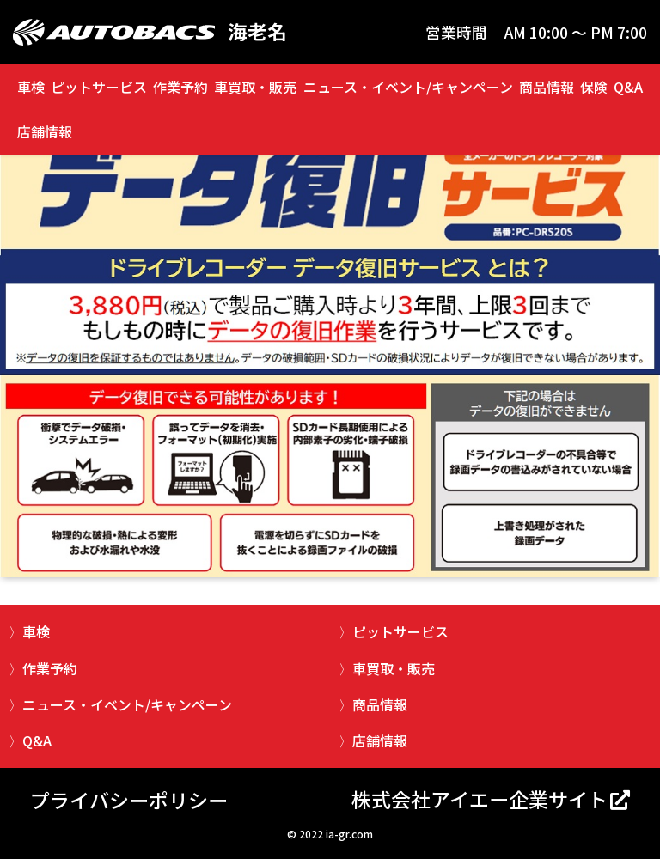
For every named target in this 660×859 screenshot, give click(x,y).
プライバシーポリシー (129, 799)
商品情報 (546, 86)
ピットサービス (99, 86)
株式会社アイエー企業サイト (479, 798)
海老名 (257, 32)
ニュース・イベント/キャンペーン (408, 86)
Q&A (628, 86)
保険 (594, 86)
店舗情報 (44, 131)
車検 (31, 86)
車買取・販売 (255, 86)
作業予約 (180, 86)
